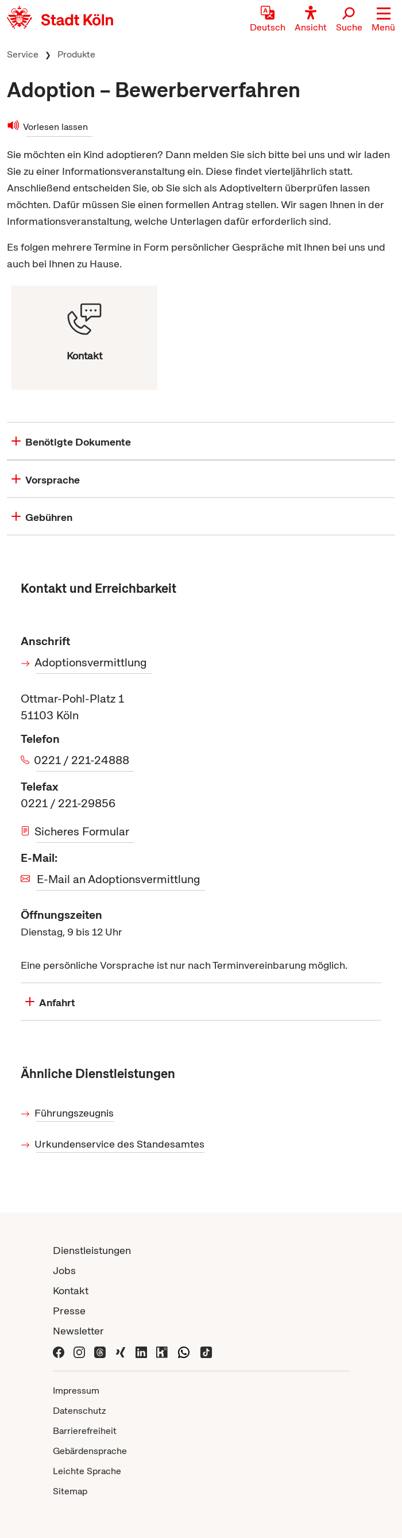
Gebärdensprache (90, 1451)
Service (22, 54)
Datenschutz (79, 1411)
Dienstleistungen (92, 1250)
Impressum (76, 1390)
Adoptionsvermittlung (91, 662)
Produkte (76, 54)
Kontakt (70, 1290)
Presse (69, 1310)
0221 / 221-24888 (82, 760)
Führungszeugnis (75, 1112)
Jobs (64, 1270)
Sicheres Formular (82, 831)
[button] (383, 20)
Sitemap (70, 1491)
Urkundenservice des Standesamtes (120, 1143)
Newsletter (78, 1330)
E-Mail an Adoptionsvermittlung (118, 879)
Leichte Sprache (87, 1471)
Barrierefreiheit (85, 1431)
